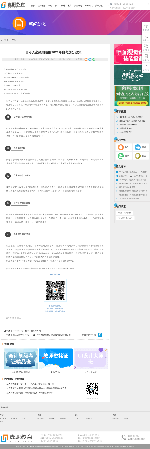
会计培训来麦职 (126, 128)
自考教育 (14, 418)
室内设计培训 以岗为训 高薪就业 (132, 121)
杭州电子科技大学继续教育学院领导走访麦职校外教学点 (131, 191)
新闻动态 (78, 6)
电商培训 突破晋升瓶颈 (129, 125)
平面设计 (89, 418)
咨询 (127, 156)
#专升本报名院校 (124, 213)
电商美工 (127, 418)
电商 (70, 6)
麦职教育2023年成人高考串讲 (131, 117)
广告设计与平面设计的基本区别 (22, 331)
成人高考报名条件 (129, 8)
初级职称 (52, 418)
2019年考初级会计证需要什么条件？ (90, 441)
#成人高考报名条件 (125, 218)
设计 (63, 6)
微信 (144, 147)
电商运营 (115, 418)
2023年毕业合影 (126, 132)
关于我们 (99, 6)
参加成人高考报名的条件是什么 (88, 435)
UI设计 (77, 418)
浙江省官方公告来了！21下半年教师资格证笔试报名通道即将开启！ (38, 335)
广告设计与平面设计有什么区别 (51, 435)
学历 (50, 6)
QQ (126, 147)
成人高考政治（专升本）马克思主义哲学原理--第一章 (30, 384)
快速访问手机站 (92, 334)
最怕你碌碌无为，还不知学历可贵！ (131, 183)
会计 (57, 6)
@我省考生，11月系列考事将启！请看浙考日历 (132, 176)
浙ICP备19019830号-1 (127, 446)
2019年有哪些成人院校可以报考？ (51, 438)
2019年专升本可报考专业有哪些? (89, 438)
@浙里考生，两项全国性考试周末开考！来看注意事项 (131, 195)
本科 (23, 418)
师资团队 (89, 6)
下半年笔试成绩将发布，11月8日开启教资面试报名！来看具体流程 (131, 172)
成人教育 (3, 418)
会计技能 (41, 418)
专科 (1, 421)
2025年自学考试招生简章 (127, 198)
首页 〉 (8, 40)
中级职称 (63, 418)
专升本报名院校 (115, 8)
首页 (33, 6)
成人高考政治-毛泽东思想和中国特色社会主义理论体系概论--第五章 (36, 388)
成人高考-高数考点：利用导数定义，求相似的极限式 (29, 393)
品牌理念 (42, 6)
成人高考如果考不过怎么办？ (50, 441)
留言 (144, 156)
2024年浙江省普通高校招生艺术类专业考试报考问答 (131, 180)
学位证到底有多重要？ (126, 187)
